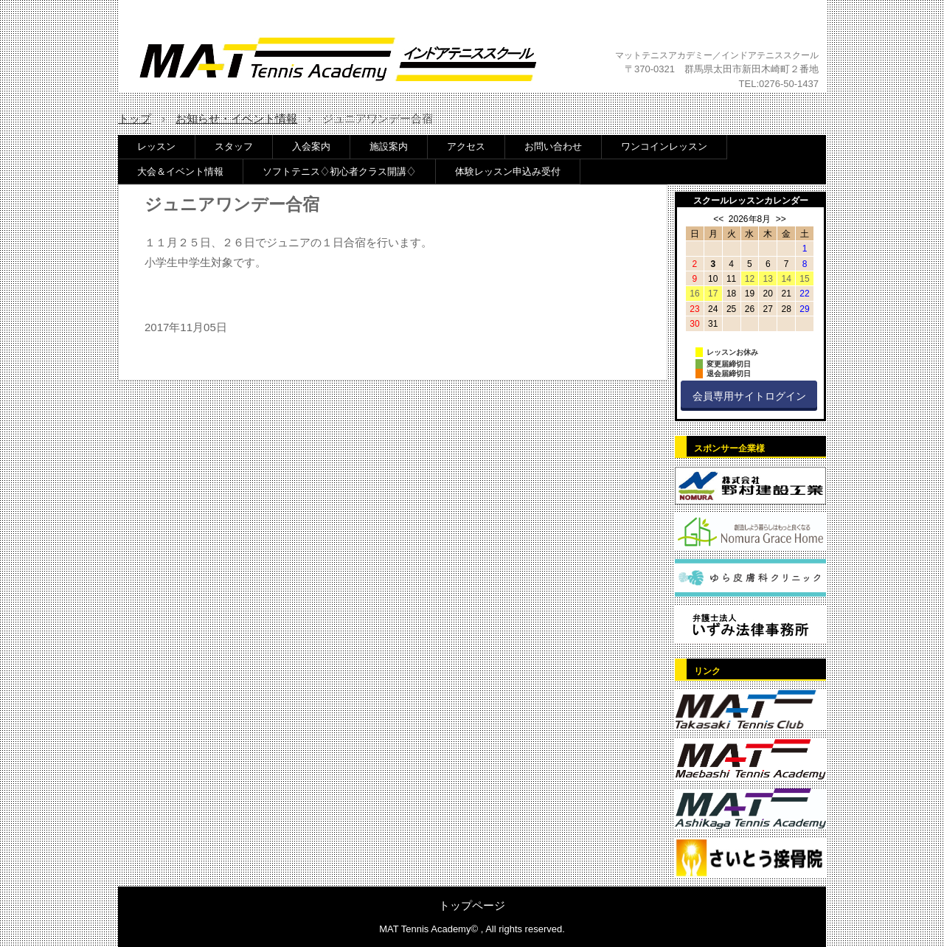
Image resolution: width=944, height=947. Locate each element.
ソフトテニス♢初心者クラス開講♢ (339, 171)
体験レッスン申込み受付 (507, 171)
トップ (134, 118)
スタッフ (234, 146)
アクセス (466, 146)
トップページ (472, 905)
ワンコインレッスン (664, 146)
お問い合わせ (553, 146)
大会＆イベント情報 (180, 171)
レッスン (156, 146)
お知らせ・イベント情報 (236, 118)
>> (781, 219)
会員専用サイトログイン (749, 396)
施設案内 (388, 146)
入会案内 (311, 146)
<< (718, 219)
